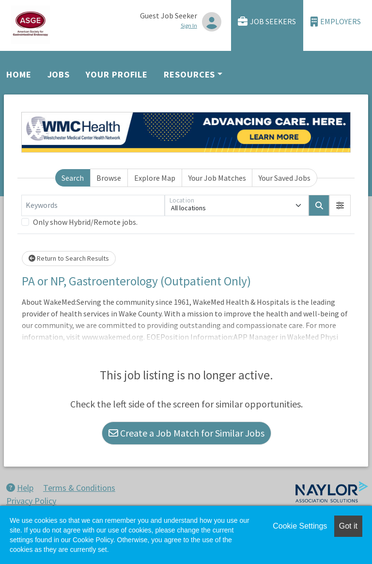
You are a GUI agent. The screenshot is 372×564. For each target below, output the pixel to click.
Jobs (58, 74)
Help (19, 487)
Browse (108, 178)
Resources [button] (189, 74)
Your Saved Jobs (284, 178)
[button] (340, 205)
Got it (348, 526)
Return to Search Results (69, 258)
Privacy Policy (31, 500)
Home (18, 74)
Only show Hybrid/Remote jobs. (85, 222)
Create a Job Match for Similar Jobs (186, 433)
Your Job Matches (217, 178)
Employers (335, 22)
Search (73, 178)
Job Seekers (267, 22)
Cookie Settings (300, 526)
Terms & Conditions (79, 487)
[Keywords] (93, 205)
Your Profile (117, 74)
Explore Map (154, 178)
